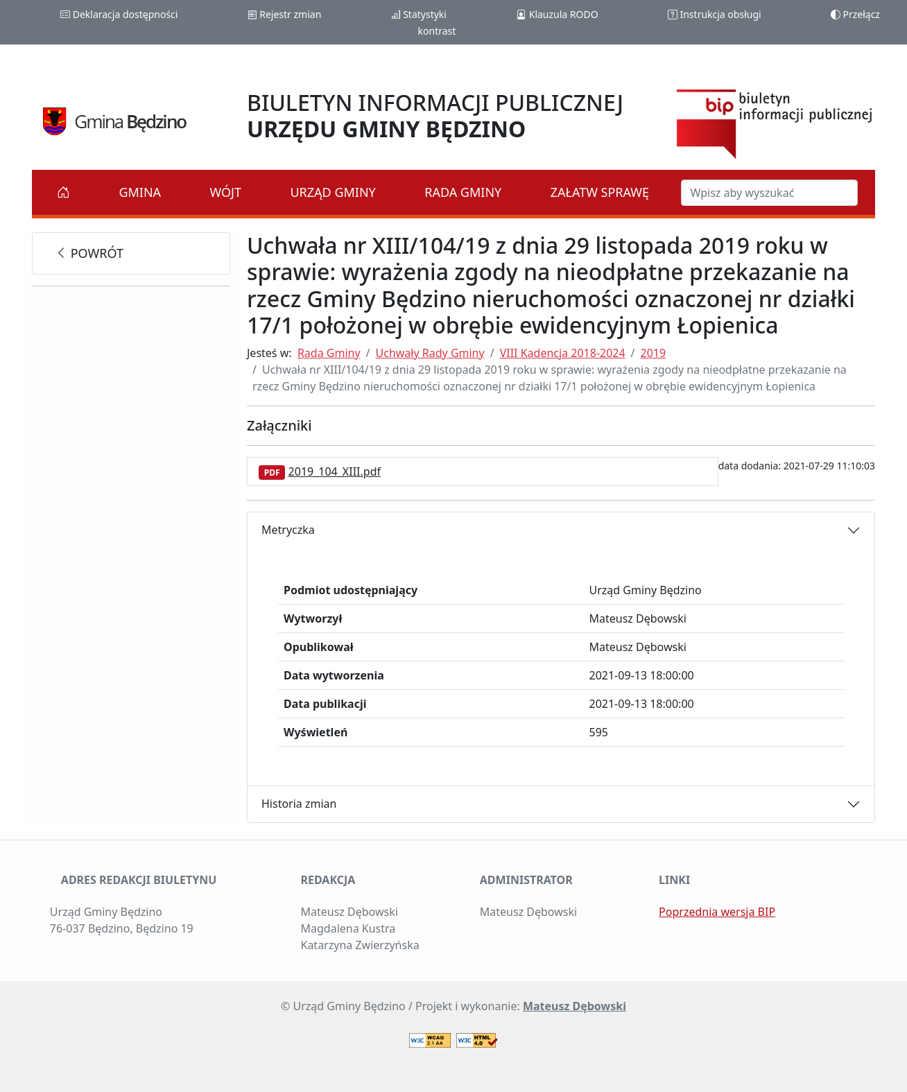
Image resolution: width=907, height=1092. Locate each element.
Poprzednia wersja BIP (717, 911)
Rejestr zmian (285, 14)
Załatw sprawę (600, 192)
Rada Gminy (462, 192)
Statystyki (419, 14)
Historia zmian (298, 803)
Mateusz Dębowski (574, 1006)
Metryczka (288, 529)
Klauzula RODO (557, 14)
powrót (89, 253)
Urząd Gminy (332, 192)
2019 (653, 353)
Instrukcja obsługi (714, 14)
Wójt (226, 192)
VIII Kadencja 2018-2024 (562, 353)
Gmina (140, 192)
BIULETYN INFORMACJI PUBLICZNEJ (435, 115)
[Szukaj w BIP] (769, 193)
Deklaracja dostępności (119, 14)
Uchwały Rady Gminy (430, 353)
